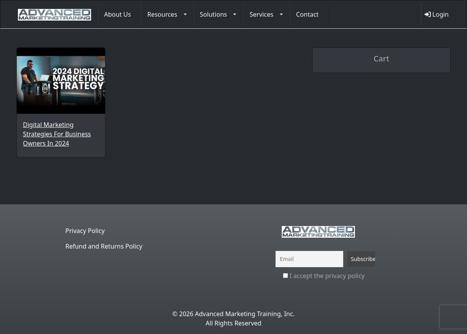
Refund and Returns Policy (103, 246)
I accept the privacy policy (324, 275)
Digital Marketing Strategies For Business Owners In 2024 (57, 134)
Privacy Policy (85, 230)
